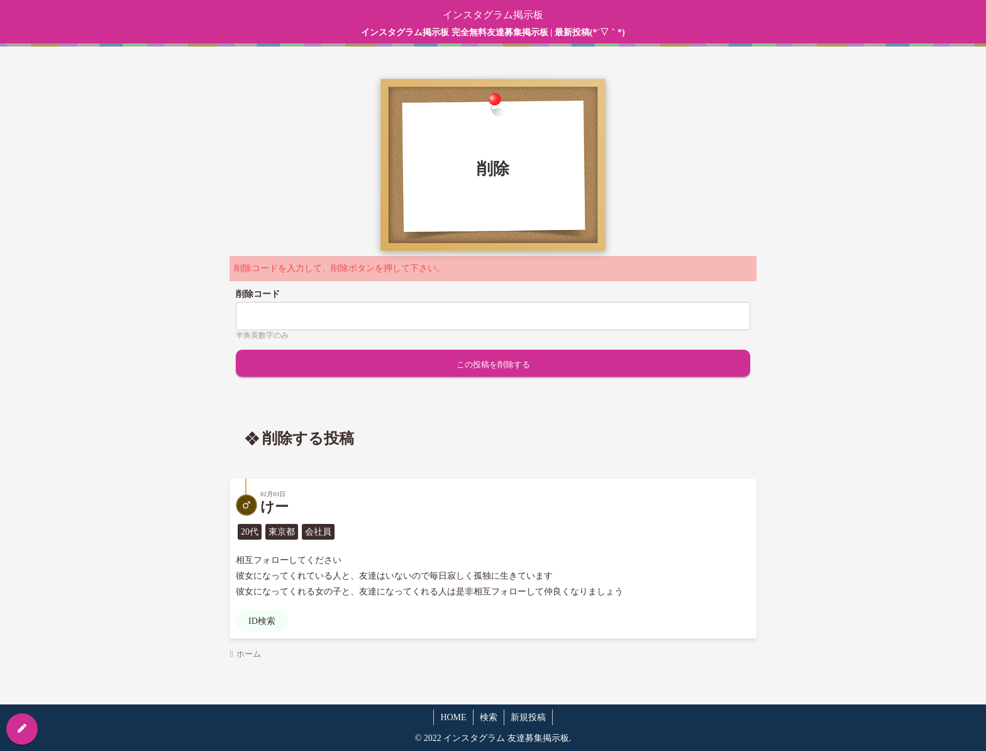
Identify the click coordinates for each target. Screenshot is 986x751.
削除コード (258, 294)
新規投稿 (528, 717)
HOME (453, 717)
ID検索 (261, 621)
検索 (488, 717)
